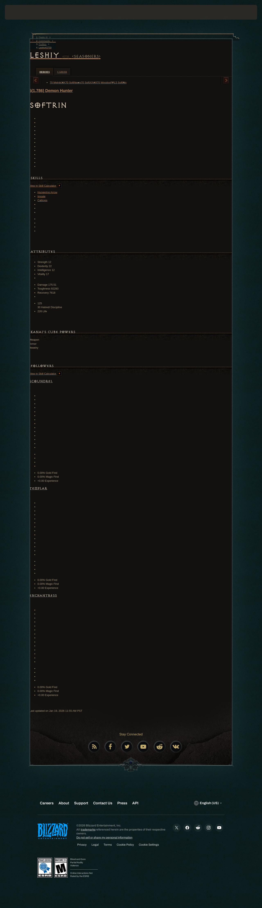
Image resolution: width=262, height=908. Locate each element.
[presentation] (17, 12)
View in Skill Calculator (45, 185)
